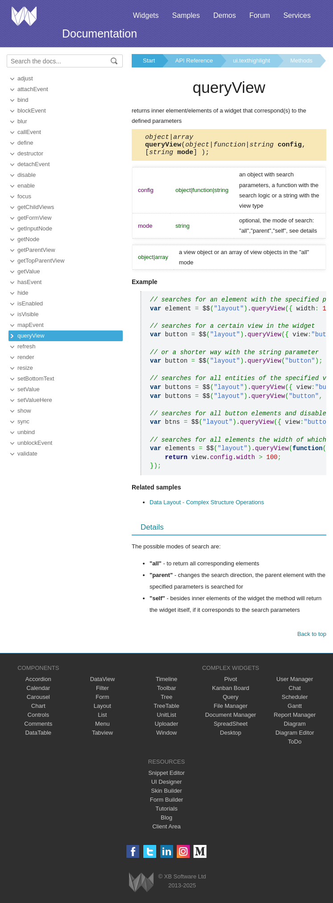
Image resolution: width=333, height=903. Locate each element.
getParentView (36, 250)
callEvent (29, 132)
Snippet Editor (166, 776)
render (25, 357)
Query (230, 701)
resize (25, 367)
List (102, 718)
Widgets (146, 15)
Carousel (38, 701)
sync (23, 421)
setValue (28, 389)
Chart (38, 710)
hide (23, 292)
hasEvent (29, 282)
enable (26, 185)
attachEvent (32, 89)
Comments (38, 727)
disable (26, 174)
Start (149, 60)
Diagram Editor (294, 736)
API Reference (194, 60)
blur (22, 121)
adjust (25, 78)
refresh (26, 346)
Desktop (230, 736)
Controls (38, 718)
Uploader (167, 727)
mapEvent (30, 325)
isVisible (27, 314)
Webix (141, 886)
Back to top (311, 638)
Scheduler (295, 701)
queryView (30, 335)
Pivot (230, 683)
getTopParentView (40, 260)
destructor (30, 153)
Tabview (102, 736)
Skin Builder (166, 794)
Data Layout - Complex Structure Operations (207, 506)
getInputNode (34, 228)
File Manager (231, 710)
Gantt (294, 710)
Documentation (99, 33)
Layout (102, 710)
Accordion (38, 683)
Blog (166, 821)
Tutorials (166, 812)
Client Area (166, 830)
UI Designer (166, 785)
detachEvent (33, 164)
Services (297, 15)
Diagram (295, 727)
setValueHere (34, 400)
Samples (186, 15)
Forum (259, 15)
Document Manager (230, 718)
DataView (102, 683)
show (24, 410)
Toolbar (166, 692)
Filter (102, 692)
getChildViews (35, 207)
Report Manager (295, 718)
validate (27, 453)
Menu (102, 727)
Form (102, 701)
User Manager (294, 683)
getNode (28, 239)
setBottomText (35, 378)
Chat (295, 692)
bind (23, 99)
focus (24, 196)
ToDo (294, 745)
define (25, 142)
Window (166, 736)
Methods (301, 60)
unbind (26, 432)
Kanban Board (230, 692)
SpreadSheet (231, 727)
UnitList (166, 718)
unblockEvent (34, 442)
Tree (166, 701)
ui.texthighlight (251, 60)
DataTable (38, 736)
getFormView (34, 217)
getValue (28, 271)
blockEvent (31, 110)
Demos (224, 15)
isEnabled (30, 303)
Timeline (167, 683)
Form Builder (166, 803)
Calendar (38, 692)
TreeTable (166, 710)
